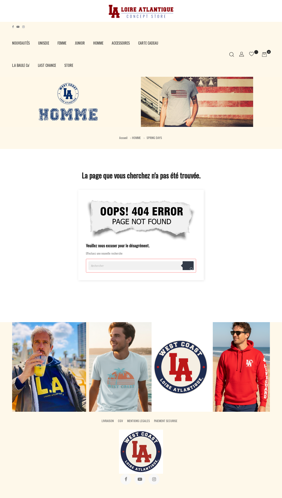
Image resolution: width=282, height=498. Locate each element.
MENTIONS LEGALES (138, 420)
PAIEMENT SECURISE (165, 420)
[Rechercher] (141, 265)
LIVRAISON (108, 420)
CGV (120, 420)
